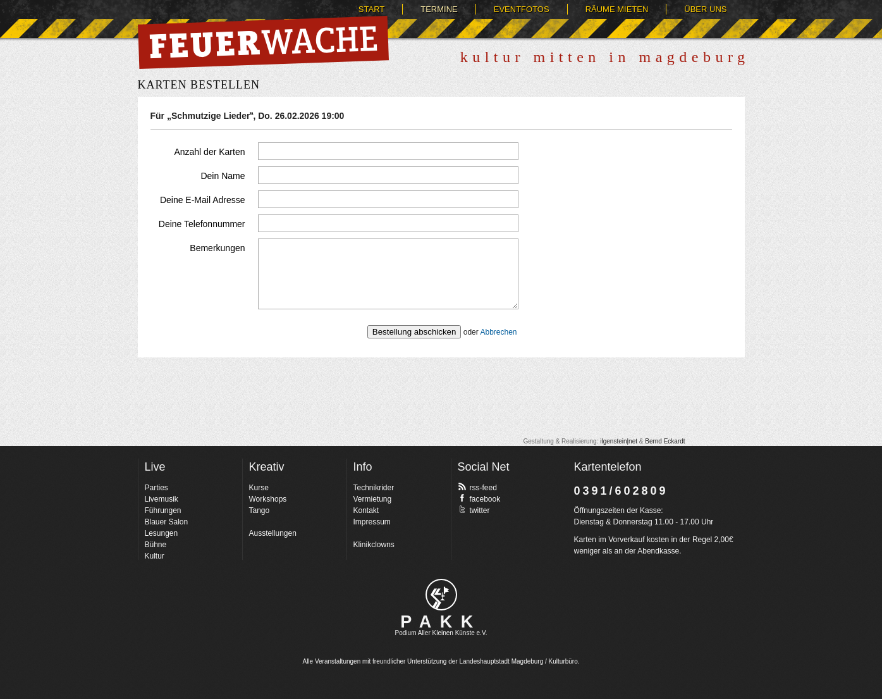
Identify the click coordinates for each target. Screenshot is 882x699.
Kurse (259, 487)
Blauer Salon (166, 521)
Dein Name (222, 176)
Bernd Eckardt (665, 441)
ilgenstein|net (618, 441)
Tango (259, 510)
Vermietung (372, 499)
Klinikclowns (374, 544)
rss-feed (477, 487)
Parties (156, 487)
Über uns (705, 9)
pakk (441, 594)
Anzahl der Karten (209, 152)
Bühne (156, 544)
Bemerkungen (217, 248)
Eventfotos (521, 9)
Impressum (372, 521)
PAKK (441, 621)
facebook (479, 498)
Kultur (154, 556)
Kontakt (366, 510)
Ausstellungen (273, 533)
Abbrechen (498, 332)
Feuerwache (263, 42)
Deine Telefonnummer (202, 224)
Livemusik (161, 499)
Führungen (163, 510)
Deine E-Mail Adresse (202, 200)
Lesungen (161, 533)
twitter (474, 510)
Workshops (268, 499)
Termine (439, 9)
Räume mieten (617, 9)
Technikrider (374, 487)
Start (371, 9)
